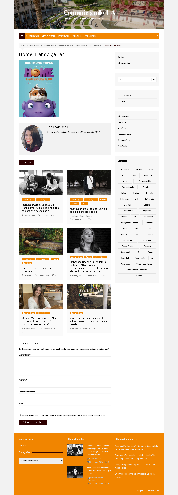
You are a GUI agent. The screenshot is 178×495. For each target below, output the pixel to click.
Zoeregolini (75, 275)
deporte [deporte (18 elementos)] (149, 193)
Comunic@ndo (32, 36)
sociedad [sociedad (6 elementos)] (125, 258)
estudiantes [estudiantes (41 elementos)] (128, 211)
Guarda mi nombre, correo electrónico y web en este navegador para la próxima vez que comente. (63, 415)
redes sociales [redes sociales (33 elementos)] (128, 246)
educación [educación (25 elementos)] (124, 199)
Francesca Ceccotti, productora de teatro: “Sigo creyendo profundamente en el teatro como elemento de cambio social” (89, 266)
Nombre (23, 380)
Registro (121, 57)
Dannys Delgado (122, 464)
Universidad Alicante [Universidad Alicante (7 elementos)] (144, 264)
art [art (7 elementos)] (123, 175)
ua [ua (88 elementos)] (152, 258)
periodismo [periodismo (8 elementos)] (127, 240)
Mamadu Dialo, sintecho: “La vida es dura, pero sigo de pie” (88, 210)
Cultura (88, 257)
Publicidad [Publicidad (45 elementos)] (147, 240)
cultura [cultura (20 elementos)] (136, 193)
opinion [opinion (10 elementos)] (137, 234)
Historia (103, 200)
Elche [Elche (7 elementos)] (137, 199)
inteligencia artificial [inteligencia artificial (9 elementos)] (129, 222)
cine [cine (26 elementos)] (125, 181)
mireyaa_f (27, 275)
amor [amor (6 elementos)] (151, 169)
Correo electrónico (27, 392)
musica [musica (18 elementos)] (124, 234)
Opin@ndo (77, 36)
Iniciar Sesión (124, 63)
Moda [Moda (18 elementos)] (124, 228)
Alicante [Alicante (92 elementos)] (139, 169)
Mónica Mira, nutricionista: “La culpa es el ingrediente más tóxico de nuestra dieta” (39, 321)
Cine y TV (122, 122)
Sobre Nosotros (125, 95)
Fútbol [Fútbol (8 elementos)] (124, 217)
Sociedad (74, 204)
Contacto (121, 101)
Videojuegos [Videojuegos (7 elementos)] (137, 276)
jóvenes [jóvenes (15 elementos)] (149, 222)
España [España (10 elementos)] (147, 205)
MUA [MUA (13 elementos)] (137, 228)
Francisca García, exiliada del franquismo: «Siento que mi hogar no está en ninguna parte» (41, 207)
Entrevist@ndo (48, 36)
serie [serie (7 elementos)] (140, 252)
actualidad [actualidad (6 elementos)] (125, 169)
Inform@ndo (63, 36)
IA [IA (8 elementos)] (135, 217)
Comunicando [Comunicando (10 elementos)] (128, 187)
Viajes (84, 204)
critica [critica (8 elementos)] (123, 193)
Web (21, 403)
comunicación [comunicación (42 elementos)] (145, 181)
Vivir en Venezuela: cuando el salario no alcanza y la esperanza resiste (88, 321)
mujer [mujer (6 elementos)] (150, 228)
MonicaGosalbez (30, 329)
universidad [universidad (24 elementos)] (125, 264)
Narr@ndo (122, 128)
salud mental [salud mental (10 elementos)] (126, 252)
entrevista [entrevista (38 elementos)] (149, 199)
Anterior (26, 162)
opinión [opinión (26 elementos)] (150, 234)
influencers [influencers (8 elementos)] (148, 217)
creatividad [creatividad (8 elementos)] (147, 187)
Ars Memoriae (91, 36)
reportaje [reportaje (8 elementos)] (148, 246)
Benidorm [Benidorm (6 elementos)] (148, 175)
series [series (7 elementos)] (150, 252)
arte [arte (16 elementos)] (134, 175)
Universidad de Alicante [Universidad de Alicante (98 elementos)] (137, 270)
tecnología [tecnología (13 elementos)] (140, 258)
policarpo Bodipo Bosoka (81, 216)
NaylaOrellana (28, 215)
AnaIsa (74, 329)
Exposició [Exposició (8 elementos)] (147, 211)
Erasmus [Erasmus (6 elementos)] (127, 205)
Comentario (24, 355)
